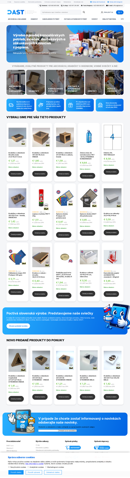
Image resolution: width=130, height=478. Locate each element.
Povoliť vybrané (34, 472)
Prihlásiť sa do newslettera (67, 430)
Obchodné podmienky (35, 2)
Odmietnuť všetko (53, 472)
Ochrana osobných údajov (52, 2)
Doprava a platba (19, 2)
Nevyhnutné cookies (17, 467)
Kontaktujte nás (78, 2)
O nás (9, 2)
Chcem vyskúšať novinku (18, 326)
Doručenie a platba (42, 447)
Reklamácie (67, 2)
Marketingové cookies (54, 467)
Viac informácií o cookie (34, 464)
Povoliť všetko (16, 472)
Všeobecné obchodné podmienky (47, 450)
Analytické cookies (36, 467)
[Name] (84, 12)
